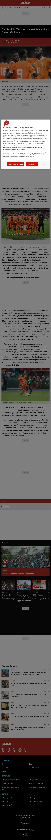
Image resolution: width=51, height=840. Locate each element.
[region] (25, 144)
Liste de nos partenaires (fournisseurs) (13, 158)
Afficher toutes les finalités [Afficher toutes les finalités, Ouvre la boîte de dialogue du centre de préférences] (15, 164)
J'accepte (31, 164)
